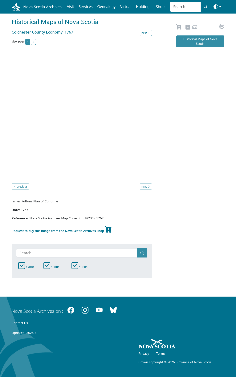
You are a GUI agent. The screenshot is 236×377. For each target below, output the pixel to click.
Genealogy (106, 6)
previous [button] (20, 186)
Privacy (143, 353)
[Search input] (185, 7)
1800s (51, 267)
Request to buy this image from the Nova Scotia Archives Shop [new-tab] (62, 229)
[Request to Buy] (179, 28)
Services (86, 6)
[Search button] (205, 7)
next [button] (145, 33)
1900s (79, 267)
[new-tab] (187, 28)
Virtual (125, 6)
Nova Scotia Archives (42, 6)
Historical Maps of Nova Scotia (200, 41)
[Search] (76, 252)
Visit (70, 6)
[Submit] (142, 252)
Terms (160, 353)
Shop (160, 6)
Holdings (143, 6)
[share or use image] (194, 28)
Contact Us (20, 323)
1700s (26, 267)
